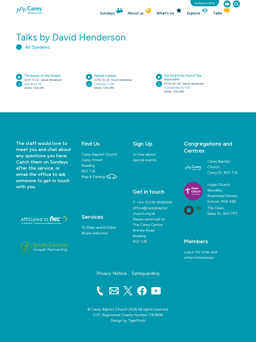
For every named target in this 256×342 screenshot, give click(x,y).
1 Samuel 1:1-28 (104, 84)
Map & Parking (99, 176)
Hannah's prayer (105, 75)
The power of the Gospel (42, 75)
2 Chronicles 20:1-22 (177, 87)
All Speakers (33, 47)
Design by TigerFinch (128, 320)
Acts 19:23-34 (33, 84)
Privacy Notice (112, 273)
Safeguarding (204, 3)
